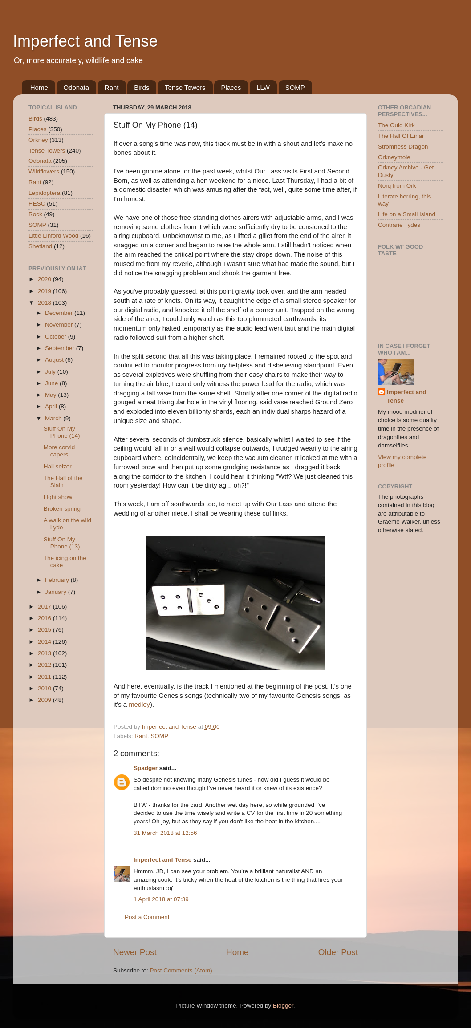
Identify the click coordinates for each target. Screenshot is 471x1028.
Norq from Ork (397, 185)
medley (139, 704)
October (56, 336)
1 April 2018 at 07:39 (161, 899)
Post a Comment (147, 917)
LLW (263, 87)
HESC (36, 203)
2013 (45, 653)
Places (231, 87)
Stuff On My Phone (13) (62, 543)
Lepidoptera (44, 192)
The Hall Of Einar (401, 136)
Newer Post (135, 952)
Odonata (76, 87)
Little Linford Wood (53, 235)
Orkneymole (394, 157)
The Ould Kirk (396, 125)
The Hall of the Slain (63, 481)
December (59, 313)
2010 (45, 688)
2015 (45, 629)
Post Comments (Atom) (181, 970)
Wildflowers (43, 171)
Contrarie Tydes (399, 225)
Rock (35, 214)
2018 (45, 302)
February (58, 579)
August (55, 359)
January (56, 592)
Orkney (38, 140)
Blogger (283, 1005)
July (51, 371)
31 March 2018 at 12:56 (165, 833)
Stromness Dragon (403, 146)
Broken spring (62, 508)
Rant (112, 87)
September (60, 348)
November (59, 324)
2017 (45, 606)
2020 (45, 279)
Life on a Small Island (406, 214)
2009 (45, 700)
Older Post (338, 952)
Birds (141, 87)
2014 (45, 641)
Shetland (40, 246)
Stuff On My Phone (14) (62, 432)
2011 (45, 676)
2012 (45, 664)
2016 (45, 618)
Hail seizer (58, 466)
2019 (45, 291)
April (52, 406)
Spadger (146, 768)
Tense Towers (185, 87)
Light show (58, 497)
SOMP (295, 87)
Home (39, 87)
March (54, 418)
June (52, 383)
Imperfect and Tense (85, 41)
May (51, 394)
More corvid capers (59, 451)
